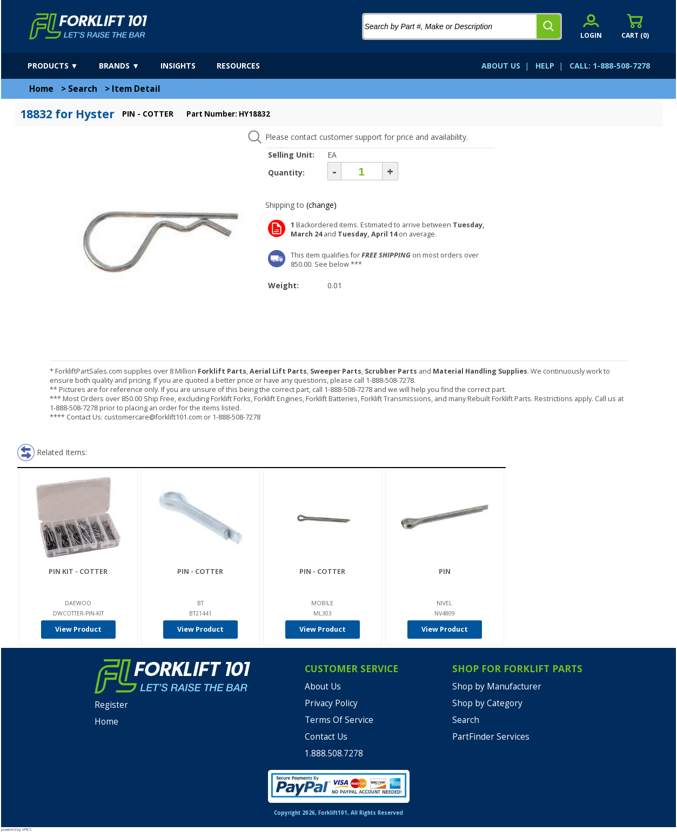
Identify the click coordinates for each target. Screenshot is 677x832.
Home (41, 88)
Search (82, 88)
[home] (88, 26)
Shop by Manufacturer (496, 686)
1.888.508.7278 (334, 753)
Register (111, 705)
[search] (548, 26)
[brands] (128, 66)
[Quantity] (361, 171)
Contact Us (326, 736)
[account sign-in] (591, 26)
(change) (321, 205)
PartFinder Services (490, 736)
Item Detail (136, 88)
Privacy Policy (331, 703)
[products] (62, 66)
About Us (323, 686)
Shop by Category (487, 703)
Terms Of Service (339, 720)
